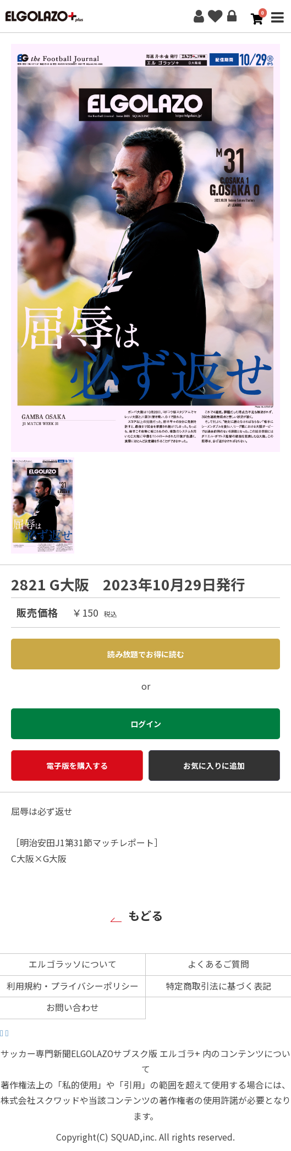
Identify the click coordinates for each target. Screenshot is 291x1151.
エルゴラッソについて (73, 964)
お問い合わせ (72, 1007)
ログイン (231, 16)
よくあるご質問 (218, 964)
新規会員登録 (198, 16)
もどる (145, 915)
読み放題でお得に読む (145, 654)
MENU (277, 24)
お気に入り (215, 16)
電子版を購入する (77, 765)
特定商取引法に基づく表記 (218, 986)
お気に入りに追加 (214, 765)
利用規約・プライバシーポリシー (73, 986)
